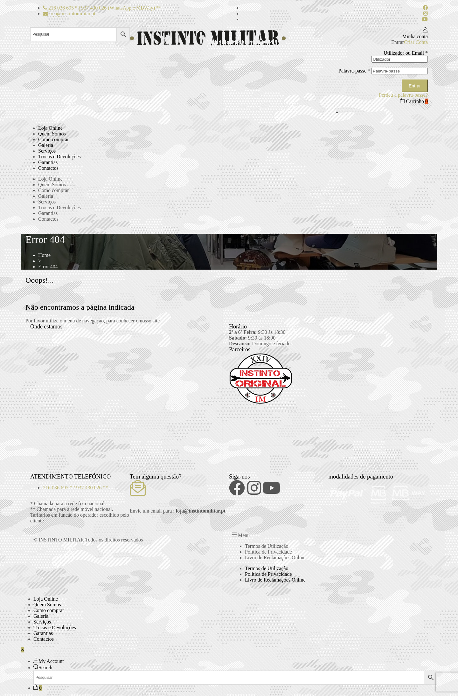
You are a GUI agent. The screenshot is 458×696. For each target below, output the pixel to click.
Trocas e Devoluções (59, 156)
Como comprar (53, 139)
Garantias (48, 162)
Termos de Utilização (266, 546)
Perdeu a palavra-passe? (403, 95)
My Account (51, 661)
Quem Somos (52, 133)
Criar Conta (416, 42)
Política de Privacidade (268, 552)
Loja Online (50, 128)
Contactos (48, 168)
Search (45, 667)
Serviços (47, 151)
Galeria (45, 145)
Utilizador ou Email (406, 53)
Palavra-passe (354, 70)
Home (44, 255)
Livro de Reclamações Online (275, 557)
